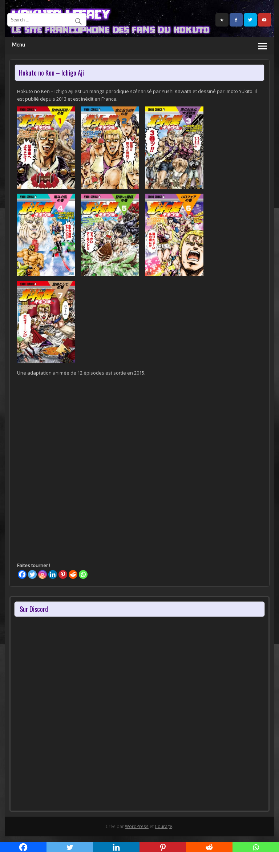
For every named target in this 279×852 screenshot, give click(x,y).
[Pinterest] (62, 574)
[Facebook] (22, 574)
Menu (18, 45)
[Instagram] (42, 574)
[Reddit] (73, 574)
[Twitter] (32, 574)
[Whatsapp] (83, 574)
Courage (163, 826)
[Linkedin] (52, 574)
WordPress (137, 826)
